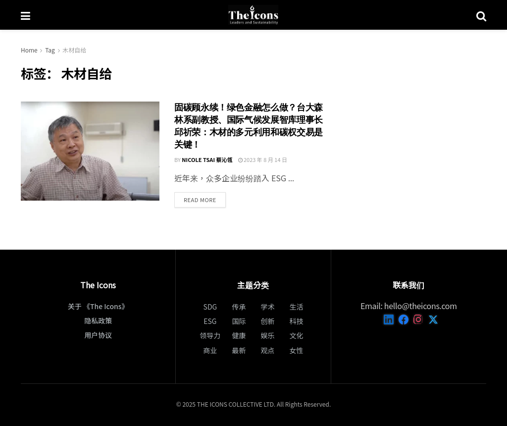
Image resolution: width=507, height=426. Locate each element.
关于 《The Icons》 (98, 306)
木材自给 (74, 50)
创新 (268, 321)
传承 (239, 307)
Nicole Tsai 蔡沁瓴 (207, 159)
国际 (239, 321)
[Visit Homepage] (253, 15)
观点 (268, 350)
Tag (50, 50)
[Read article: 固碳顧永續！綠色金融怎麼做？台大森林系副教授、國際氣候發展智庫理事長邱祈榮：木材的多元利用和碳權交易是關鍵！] (90, 151)
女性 (297, 350)
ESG (209, 321)
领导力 (210, 335)
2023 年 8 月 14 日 (263, 159)
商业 (210, 350)
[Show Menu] (25, 15)
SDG (210, 307)
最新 (239, 350)
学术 (268, 307)
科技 (297, 321)
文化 (297, 335)
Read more (205, 199)
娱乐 (268, 335)
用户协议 (98, 335)
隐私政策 (98, 320)
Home (29, 50)
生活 (297, 307)
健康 (239, 335)
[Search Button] (481, 15)
